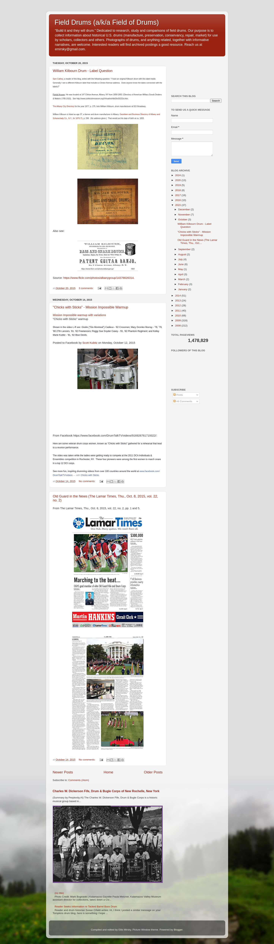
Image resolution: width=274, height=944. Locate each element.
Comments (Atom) (78, 780)
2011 (178, 310)
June (181, 264)
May (181, 269)
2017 (178, 195)
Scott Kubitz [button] (89, 342)
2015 (178, 205)
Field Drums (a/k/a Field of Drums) (107, 22)
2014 (178, 295)
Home (108, 772)
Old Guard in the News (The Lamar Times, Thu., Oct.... (197, 241)
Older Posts (153, 772)
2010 (178, 315)
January (183, 289)
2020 (178, 180)
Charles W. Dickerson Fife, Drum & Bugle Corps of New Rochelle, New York (106, 791)
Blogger (178, 929)
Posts (178, 394)
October (183, 219)
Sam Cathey (58, 79)
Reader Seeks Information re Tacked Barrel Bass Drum (86, 906)
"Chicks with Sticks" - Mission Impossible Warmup (90, 307)
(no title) (59, 893)
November (184, 214)
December (184, 209)
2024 (178, 175)
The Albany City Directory (63, 106)
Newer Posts (63, 772)
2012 (178, 305)
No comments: (87, 481)
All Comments (182, 401)
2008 (178, 325)
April (181, 274)
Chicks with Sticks (90, 475)
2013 (178, 300)
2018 (178, 190)
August (182, 254)
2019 (178, 185)
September (185, 249)
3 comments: (86, 288)
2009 (178, 320)
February (183, 284)
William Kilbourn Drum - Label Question (83, 71)
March (182, 279)
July (181, 259)
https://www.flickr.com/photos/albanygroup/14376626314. (98, 277)
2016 (178, 200)
